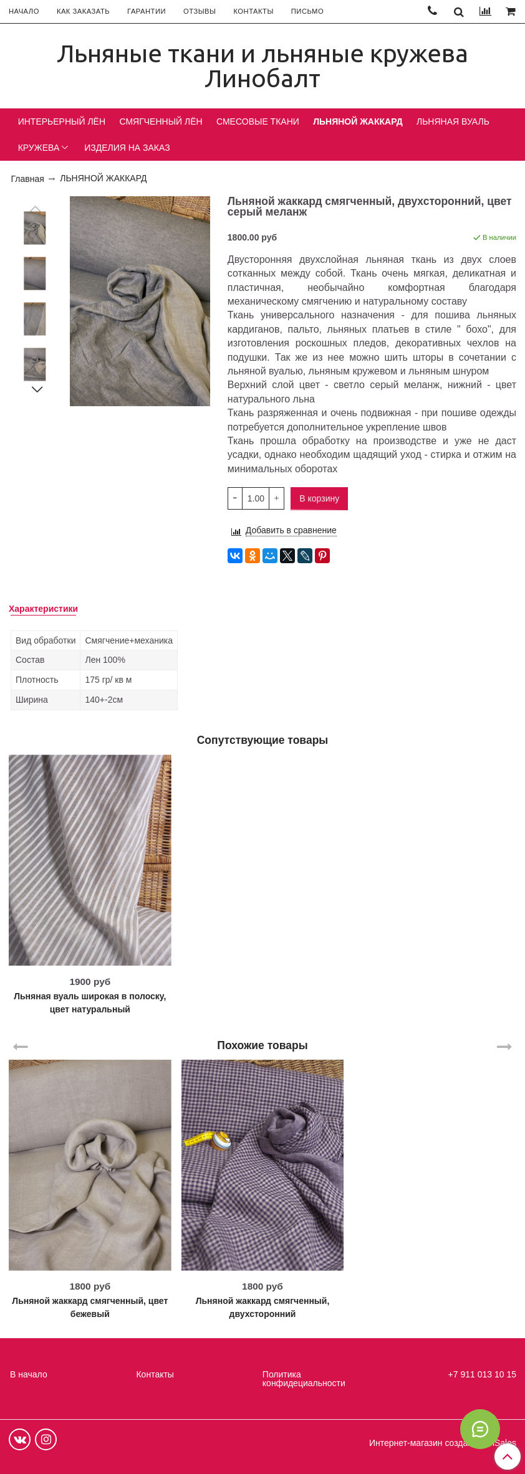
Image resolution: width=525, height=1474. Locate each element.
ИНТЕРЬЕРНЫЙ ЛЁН (61, 121)
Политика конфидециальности (303, 1378)
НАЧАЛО (24, 11)
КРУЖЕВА (39, 148)
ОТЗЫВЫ (199, 11)
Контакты (154, 1374)
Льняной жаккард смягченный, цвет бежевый (90, 1307)
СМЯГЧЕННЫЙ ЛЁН (160, 121)
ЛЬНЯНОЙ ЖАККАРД (357, 121)
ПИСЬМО (307, 11)
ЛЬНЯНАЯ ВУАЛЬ (453, 121)
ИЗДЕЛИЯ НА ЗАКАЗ (127, 148)
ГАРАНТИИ (146, 11)
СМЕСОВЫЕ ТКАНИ (257, 121)
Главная (27, 179)
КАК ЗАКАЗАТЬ (83, 11)
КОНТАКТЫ (253, 11)
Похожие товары (262, 1045)
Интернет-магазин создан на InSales (442, 1442)
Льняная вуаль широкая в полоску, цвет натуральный (90, 1002)
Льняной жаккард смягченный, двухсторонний (263, 1307)
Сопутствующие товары (263, 740)
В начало (28, 1374)
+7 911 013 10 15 (482, 1374)
